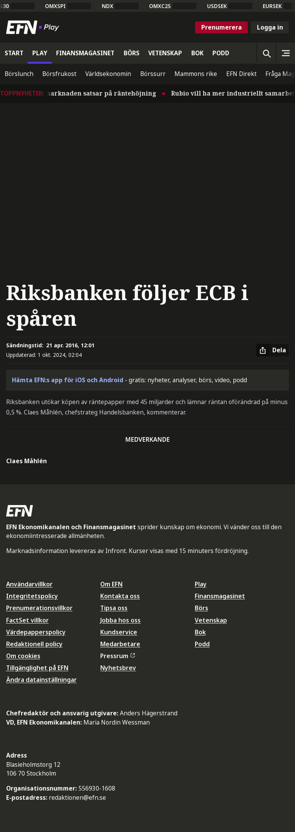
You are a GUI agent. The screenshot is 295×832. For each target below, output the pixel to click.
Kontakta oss (120, 596)
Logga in (270, 27)
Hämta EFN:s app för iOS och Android (67, 380)
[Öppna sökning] (266, 53)
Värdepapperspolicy (36, 632)
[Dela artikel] (272, 350)
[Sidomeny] (285, 53)
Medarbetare (120, 644)
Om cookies (23, 656)
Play (201, 584)
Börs (201, 608)
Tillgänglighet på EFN (37, 668)
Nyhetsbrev (118, 668)
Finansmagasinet (220, 596)
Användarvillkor (29, 584)
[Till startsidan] (34, 27)
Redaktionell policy (34, 644)
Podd (202, 644)
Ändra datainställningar (41, 679)
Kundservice (118, 632)
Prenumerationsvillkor (39, 608)
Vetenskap (211, 620)
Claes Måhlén (26, 461)
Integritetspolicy (32, 596)
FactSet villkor (27, 620)
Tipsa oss (114, 608)
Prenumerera (221, 27)
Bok (200, 632)
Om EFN (111, 584)
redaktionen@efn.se (77, 797)
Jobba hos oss (120, 620)
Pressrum (117, 656)
